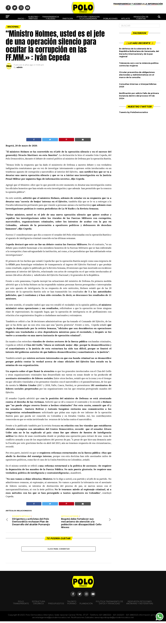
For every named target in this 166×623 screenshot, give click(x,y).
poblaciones (110, 18)
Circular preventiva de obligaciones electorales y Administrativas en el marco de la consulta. (137, 75)
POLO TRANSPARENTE (21, 604)
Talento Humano (71, 604)
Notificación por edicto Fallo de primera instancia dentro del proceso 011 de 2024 (139, 96)
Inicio (21, 18)
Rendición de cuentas (141, 18)
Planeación (86, 605)
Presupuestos (56, 605)
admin (19, 67)
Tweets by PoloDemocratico (133, 112)
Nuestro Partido (33, 18)
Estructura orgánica (38, 604)
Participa (68, 18)
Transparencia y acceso (50, 18)
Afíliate (125, 18)
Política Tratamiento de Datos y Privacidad (109, 604)
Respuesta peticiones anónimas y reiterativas (139, 604)
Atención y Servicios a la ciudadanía (88, 18)
